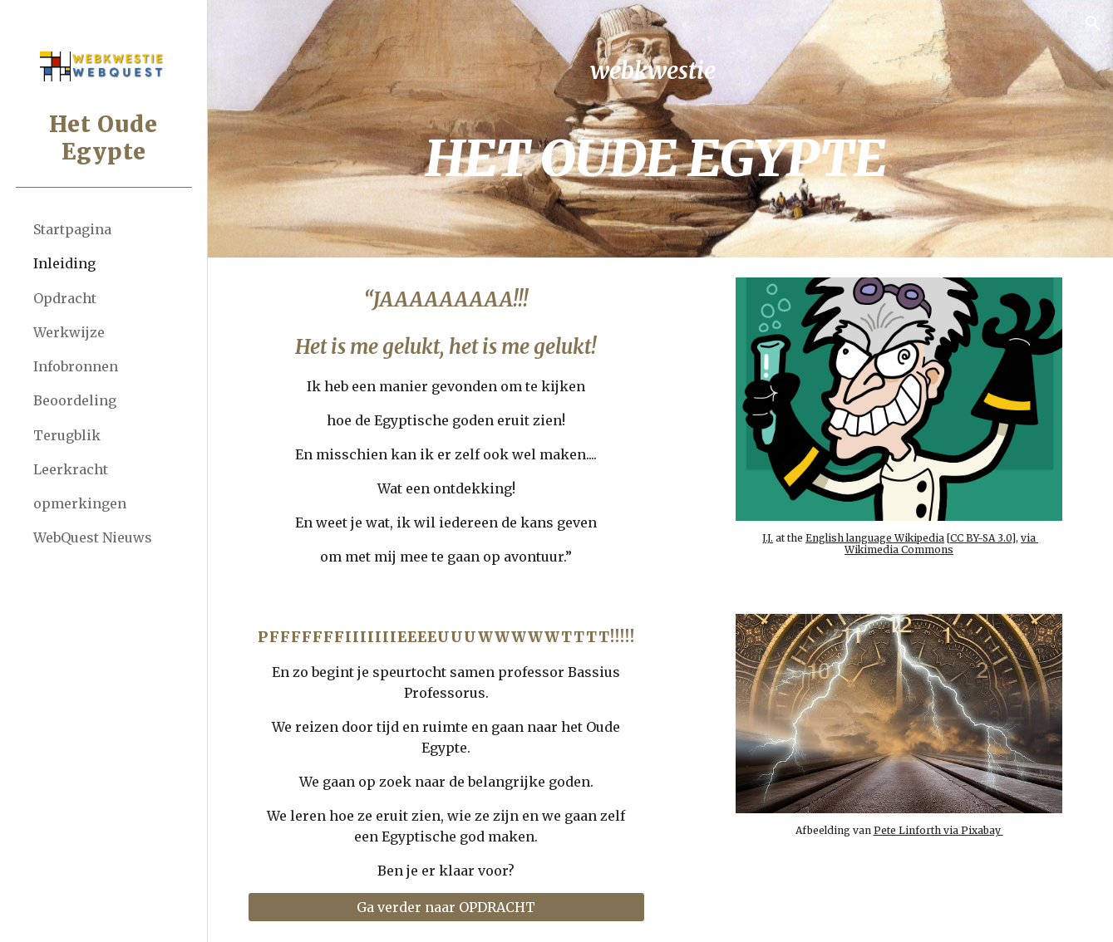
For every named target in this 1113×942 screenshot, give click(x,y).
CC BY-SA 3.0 (983, 534)
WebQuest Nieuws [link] (92, 537)
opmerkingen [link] (79, 503)
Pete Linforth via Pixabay (940, 828)
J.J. (770, 534)
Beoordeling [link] (74, 400)
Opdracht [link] (64, 298)
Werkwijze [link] (69, 332)
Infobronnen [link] (75, 366)
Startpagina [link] (72, 229)
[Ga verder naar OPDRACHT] (454, 907)
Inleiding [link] (64, 263)
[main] (660, 129)
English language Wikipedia (877, 534)
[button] (1093, 23)
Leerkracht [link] (70, 469)
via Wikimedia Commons (944, 540)
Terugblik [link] (67, 435)
